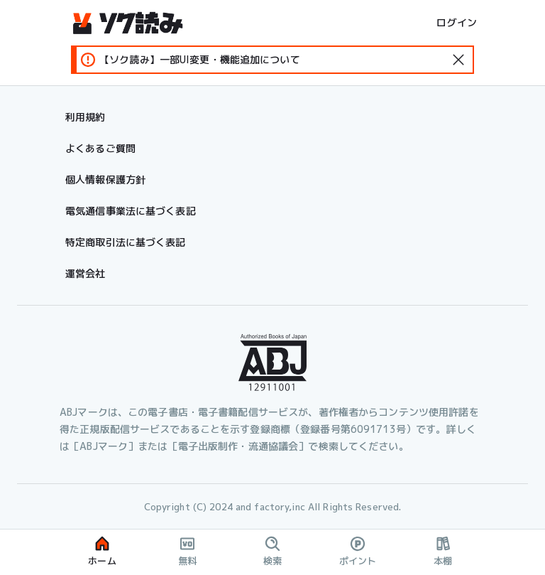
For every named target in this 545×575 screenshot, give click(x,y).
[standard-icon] (458, 59)
